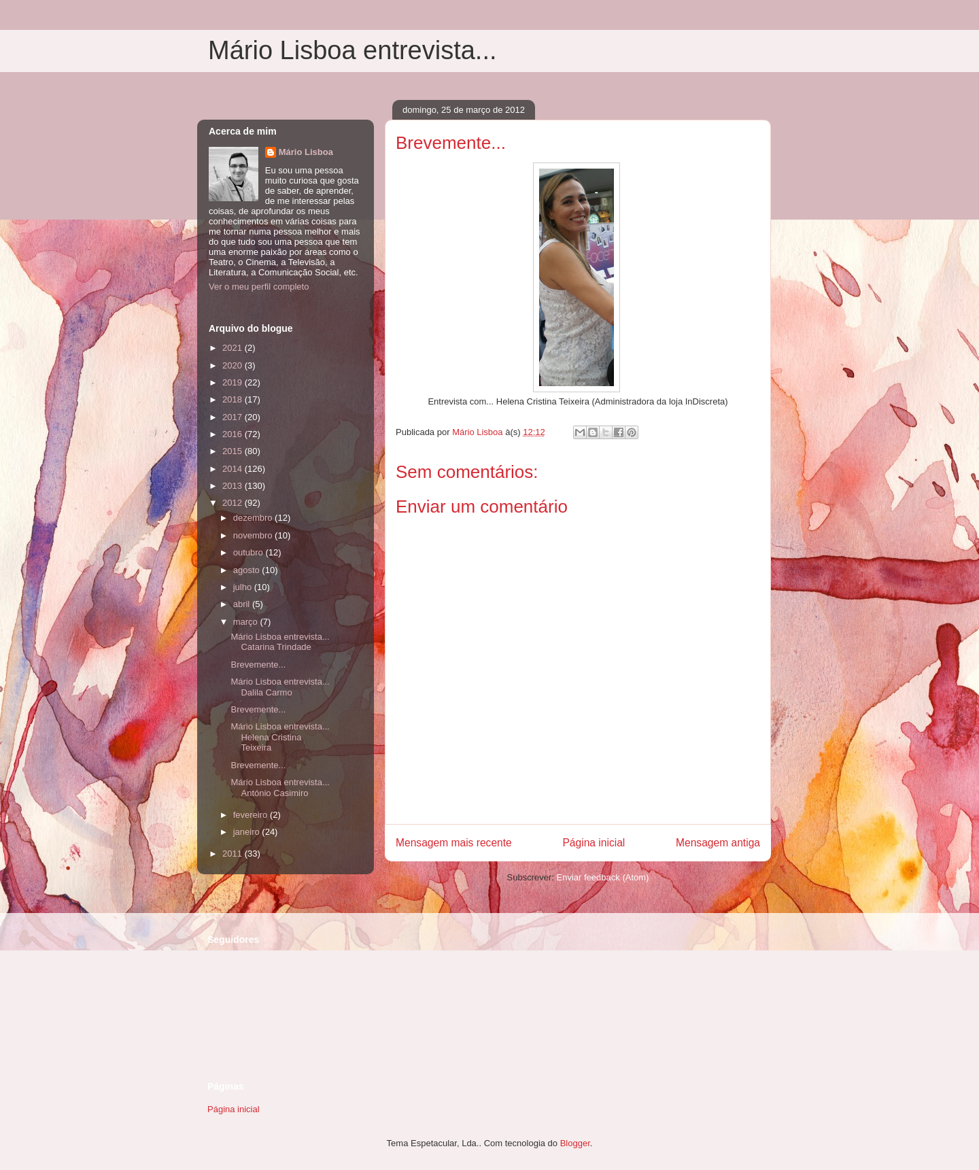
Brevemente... (258, 664)
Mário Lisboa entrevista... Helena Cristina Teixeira (279, 737)
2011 (233, 853)
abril (242, 604)
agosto (247, 570)
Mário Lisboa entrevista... (352, 50)
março (246, 622)
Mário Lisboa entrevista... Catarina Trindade (279, 642)
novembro (254, 535)
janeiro (247, 832)
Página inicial (593, 842)
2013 (233, 486)
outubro (249, 552)
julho (243, 587)
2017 (233, 417)
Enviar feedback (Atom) (603, 877)
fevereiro (251, 815)
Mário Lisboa (306, 152)
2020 (233, 365)
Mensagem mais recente (454, 842)
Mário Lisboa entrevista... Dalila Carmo (279, 687)
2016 (233, 434)
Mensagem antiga (718, 842)
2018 (233, 399)
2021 (233, 348)
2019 (233, 382)
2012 (233, 503)
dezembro (254, 518)
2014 (233, 469)
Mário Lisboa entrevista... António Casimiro (279, 787)
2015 (233, 451)
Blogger (575, 1143)
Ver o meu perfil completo (259, 286)
